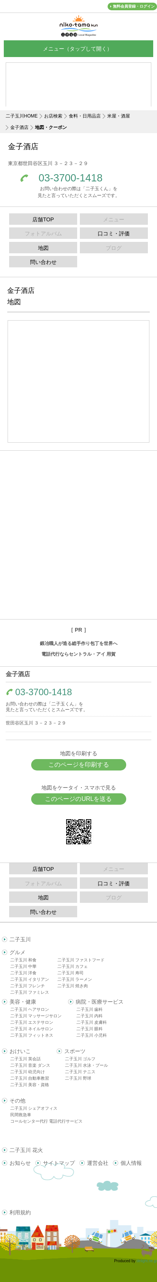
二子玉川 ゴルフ (80, 1058)
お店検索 (53, 116)
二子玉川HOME (22, 116)
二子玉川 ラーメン (74, 979)
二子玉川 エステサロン (31, 1022)
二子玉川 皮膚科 (91, 1022)
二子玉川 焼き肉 (72, 985)
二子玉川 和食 (23, 960)
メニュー (79, 48)
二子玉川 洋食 (23, 973)
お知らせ (20, 1163)
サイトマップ (59, 1163)
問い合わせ (43, 262)
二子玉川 (20, 939)
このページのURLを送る (78, 799)
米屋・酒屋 (118, 116)
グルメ (17, 952)
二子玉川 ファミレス (29, 992)
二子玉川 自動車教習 (29, 1078)
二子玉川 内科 (89, 1016)
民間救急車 (20, 1114)
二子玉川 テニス (80, 1071)
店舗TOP (43, 219)
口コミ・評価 (114, 233)
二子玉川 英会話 (25, 1058)
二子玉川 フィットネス (31, 1035)
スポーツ (75, 1051)
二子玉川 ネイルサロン (31, 1028)
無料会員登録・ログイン (134, 6)
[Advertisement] (78, 534)
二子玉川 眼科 (89, 1028)
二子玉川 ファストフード (81, 960)
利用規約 (20, 1212)
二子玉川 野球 (78, 1078)
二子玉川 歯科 (89, 1009)
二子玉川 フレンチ (27, 985)
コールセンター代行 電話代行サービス (46, 1121)
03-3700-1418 (71, 178)
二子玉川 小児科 (91, 1035)
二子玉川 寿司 (70, 973)
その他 (17, 1101)
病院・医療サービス (100, 1002)
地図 (43, 248)
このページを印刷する (78, 764)
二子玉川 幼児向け (27, 1071)
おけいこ (20, 1051)
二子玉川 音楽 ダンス (30, 1065)
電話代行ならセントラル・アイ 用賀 (78, 654)
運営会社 (97, 1163)
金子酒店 (19, 127)
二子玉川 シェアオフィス (33, 1108)
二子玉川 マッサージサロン (36, 1016)
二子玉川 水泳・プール (86, 1065)
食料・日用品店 (85, 116)
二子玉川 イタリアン (29, 979)
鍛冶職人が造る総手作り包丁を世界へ (78, 643)
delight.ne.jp (146, 1261)
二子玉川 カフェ (72, 966)
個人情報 (131, 1163)
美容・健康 (23, 1002)
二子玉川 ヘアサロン (29, 1009)
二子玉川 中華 (23, 966)
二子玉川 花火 (26, 1150)
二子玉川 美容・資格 (29, 1084)
